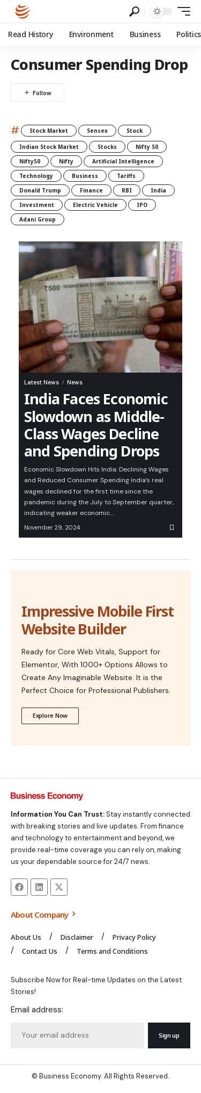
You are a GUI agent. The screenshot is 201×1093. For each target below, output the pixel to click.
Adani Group (37, 219)
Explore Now (50, 715)
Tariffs (126, 176)
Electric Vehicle (95, 205)
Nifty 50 (147, 147)
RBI (127, 190)
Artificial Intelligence (123, 161)
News (75, 382)
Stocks (107, 147)
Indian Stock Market (49, 147)
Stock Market (48, 130)
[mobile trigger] (181, 11)
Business (85, 176)
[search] (134, 11)
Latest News (41, 382)
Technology (36, 176)
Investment (36, 205)
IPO (142, 205)
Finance (91, 190)
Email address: (37, 1009)
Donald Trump (40, 190)
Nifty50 (29, 161)
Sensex (97, 130)
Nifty (66, 161)
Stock (134, 130)
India (158, 190)
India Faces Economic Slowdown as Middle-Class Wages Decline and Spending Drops (96, 425)
